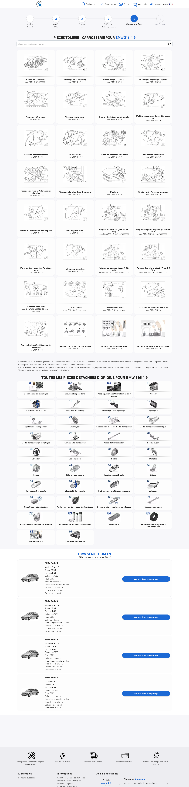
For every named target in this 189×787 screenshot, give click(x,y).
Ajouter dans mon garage (146, 579)
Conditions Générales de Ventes (71, 777)
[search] (170, 43)
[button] (30, 578)
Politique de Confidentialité (69, 780)
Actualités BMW (159, 4)
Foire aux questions (26, 777)
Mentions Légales (65, 783)
